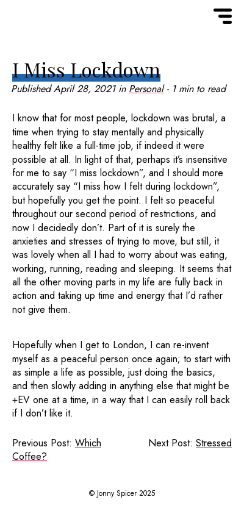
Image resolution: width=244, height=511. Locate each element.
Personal (146, 89)
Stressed (214, 443)
